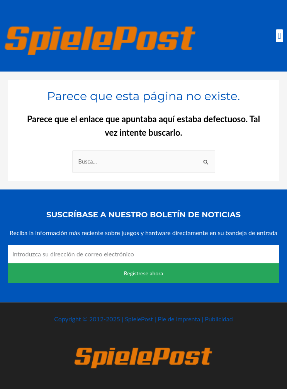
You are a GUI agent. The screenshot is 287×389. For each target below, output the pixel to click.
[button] (279, 35)
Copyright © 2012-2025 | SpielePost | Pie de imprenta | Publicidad (143, 318)
